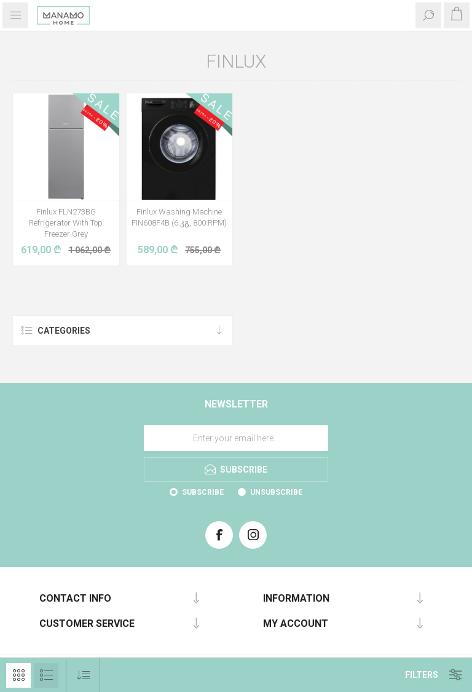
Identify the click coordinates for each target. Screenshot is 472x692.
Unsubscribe (276, 492)
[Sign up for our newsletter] (236, 438)
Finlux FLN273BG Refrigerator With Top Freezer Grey (66, 222)
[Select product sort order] (83, 675)
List (46, 675)
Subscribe (203, 492)
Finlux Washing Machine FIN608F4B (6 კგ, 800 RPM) (179, 217)
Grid (18, 675)
